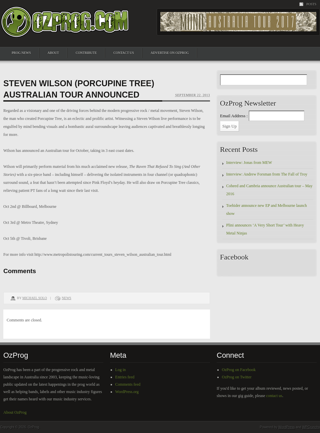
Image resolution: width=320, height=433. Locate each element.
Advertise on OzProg (170, 53)
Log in (120, 369)
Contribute (86, 53)
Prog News (21, 53)
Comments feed (128, 384)
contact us (274, 395)
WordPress (286, 427)
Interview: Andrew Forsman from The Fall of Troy (266, 174)
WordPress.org (127, 391)
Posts (311, 4)
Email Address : (234, 115)
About (53, 53)
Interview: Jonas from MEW (249, 162)
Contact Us (123, 53)
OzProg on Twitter (237, 377)
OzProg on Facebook (239, 369)
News (66, 298)
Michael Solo (34, 298)
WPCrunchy (311, 427)
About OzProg (15, 412)
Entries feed (125, 377)
